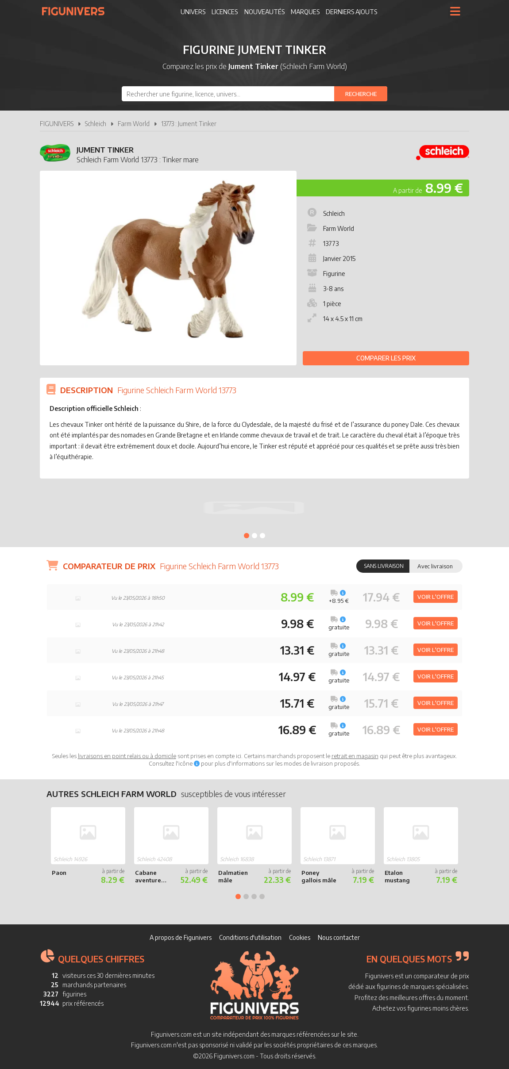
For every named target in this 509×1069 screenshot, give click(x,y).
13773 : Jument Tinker (188, 123)
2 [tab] (254, 535)
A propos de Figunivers (181, 937)
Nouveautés (264, 11)
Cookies (299, 937)
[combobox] (254, 93)
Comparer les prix (386, 358)
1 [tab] (246, 535)
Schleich (95, 123)
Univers (193, 11)
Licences (225, 11)
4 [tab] (262, 896)
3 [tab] (262, 535)
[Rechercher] (360, 93)
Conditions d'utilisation (250, 937)
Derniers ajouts (351, 11)
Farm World (134, 123)
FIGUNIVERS (56, 123)
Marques (305, 11)
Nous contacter (339, 937)
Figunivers (77, 11)
